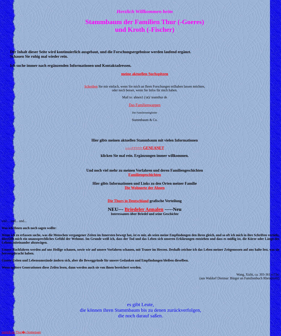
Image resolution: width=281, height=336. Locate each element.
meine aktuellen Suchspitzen (144, 74)
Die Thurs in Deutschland (128, 201)
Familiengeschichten (144, 175)
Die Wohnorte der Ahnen (145, 188)
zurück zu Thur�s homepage (21, 332)
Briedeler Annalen (144, 209)
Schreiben (91, 86)
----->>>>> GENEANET (144, 148)
